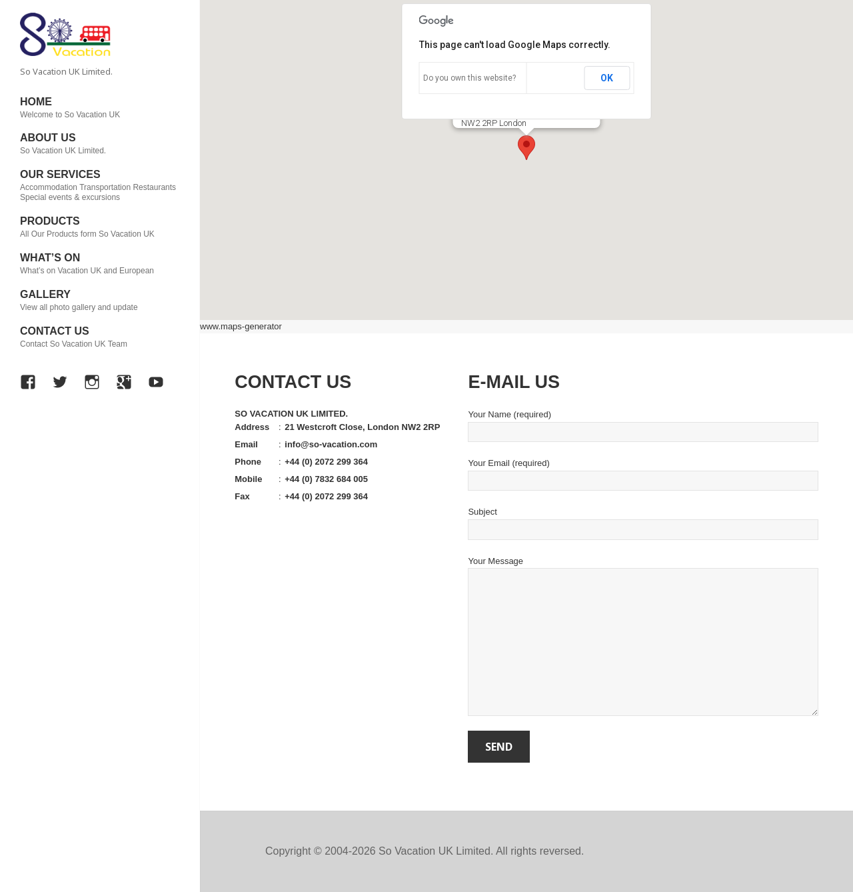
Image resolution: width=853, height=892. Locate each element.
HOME (100, 108)
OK (606, 78)
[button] (526, 147)
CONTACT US (100, 337)
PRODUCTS (100, 227)
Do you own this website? (469, 78)
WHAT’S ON (100, 264)
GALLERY (100, 301)
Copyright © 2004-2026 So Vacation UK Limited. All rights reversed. (424, 851)
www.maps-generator (241, 326)
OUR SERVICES (100, 186)
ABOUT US (100, 144)
